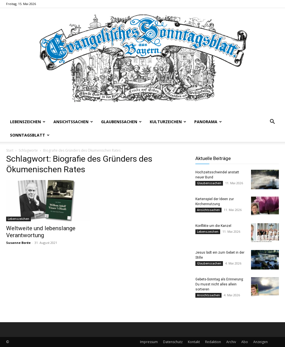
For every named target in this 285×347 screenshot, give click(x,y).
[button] (272, 122)
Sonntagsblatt (30, 135)
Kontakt (194, 341)
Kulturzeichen (168, 121)
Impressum (149, 341)
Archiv (231, 341)
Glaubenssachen (121, 121)
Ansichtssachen (73, 121)
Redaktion (213, 341)
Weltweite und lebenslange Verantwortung (40, 232)
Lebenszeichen (27, 121)
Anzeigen (260, 341)
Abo (244, 341)
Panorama (208, 121)
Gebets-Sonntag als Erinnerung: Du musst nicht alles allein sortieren (219, 284)
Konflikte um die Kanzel (213, 226)
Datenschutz (173, 341)
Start (9, 150)
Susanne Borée (18, 243)
